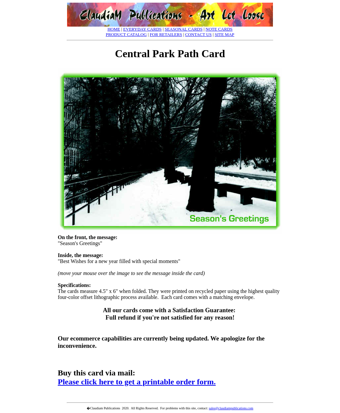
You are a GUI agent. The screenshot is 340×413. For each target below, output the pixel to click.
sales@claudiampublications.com (231, 408)
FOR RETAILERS (166, 34)
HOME (114, 29)
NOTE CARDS (219, 29)
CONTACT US (198, 34)
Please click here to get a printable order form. (137, 381)
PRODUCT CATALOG (126, 34)
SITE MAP (224, 34)
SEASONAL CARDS (184, 29)
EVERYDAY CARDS (142, 29)
